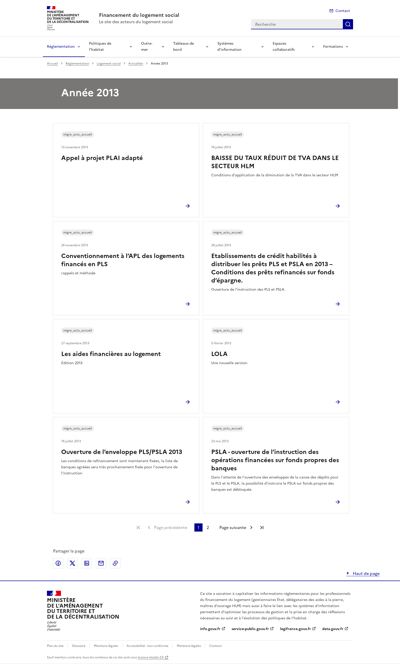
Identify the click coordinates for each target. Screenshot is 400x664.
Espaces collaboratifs (284, 46)
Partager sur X (72, 563)
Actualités (135, 63)
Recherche (348, 24)
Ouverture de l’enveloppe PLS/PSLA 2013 (121, 452)
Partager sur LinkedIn (87, 563)
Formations (333, 46)
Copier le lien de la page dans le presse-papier (115, 563)
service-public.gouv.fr (250, 629)
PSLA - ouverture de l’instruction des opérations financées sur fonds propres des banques (275, 460)
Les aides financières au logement (111, 354)
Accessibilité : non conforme (147, 646)
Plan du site (55, 646)
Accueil (52, 63)
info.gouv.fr (210, 629)
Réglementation (61, 46)
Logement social (109, 63)
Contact (342, 11)
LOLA (219, 354)
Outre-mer (146, 46)
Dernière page (262, 527)
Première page (138, 527)
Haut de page (366, 573)
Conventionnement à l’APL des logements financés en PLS (122, 260)
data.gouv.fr (332, 629)
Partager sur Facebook (58, 563)
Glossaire (78, 646)
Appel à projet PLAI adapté (102, 158)
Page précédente (170, 527)
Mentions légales (106, 646)
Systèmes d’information (229, 46)
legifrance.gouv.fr (295, 629)
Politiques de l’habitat (100, 46)
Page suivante (232, 527)
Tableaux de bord (183, 46)
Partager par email (101, 563)
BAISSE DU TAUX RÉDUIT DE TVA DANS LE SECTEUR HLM (275, 162)
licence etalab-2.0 (151, 657)
